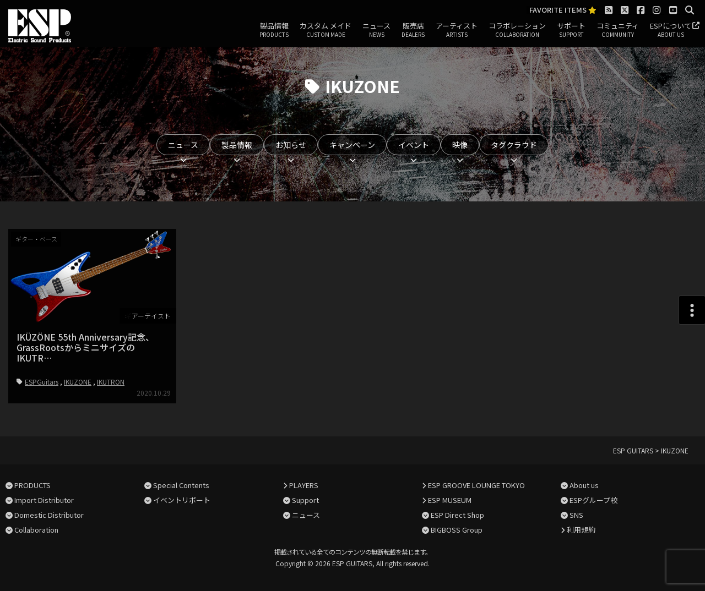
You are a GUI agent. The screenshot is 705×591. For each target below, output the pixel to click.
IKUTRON (110, 381)
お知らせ (290, 144)
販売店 (413, 30)
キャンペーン (352, 144)
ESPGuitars (41, 381)
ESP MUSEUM (449, 500)
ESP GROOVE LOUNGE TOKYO (476, 485)
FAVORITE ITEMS (562, 10)
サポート (571, 30)
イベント (413, 144)
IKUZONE (77, 381)
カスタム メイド (325, 30)
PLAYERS (303, 485)
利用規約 (581, 529)
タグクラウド (514, 144)
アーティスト (457, 30)
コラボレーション (517, 30)
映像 (460, 144)
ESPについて (670, 30)
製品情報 (274, 30)
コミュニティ (617, 30)
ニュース (376, 30)
